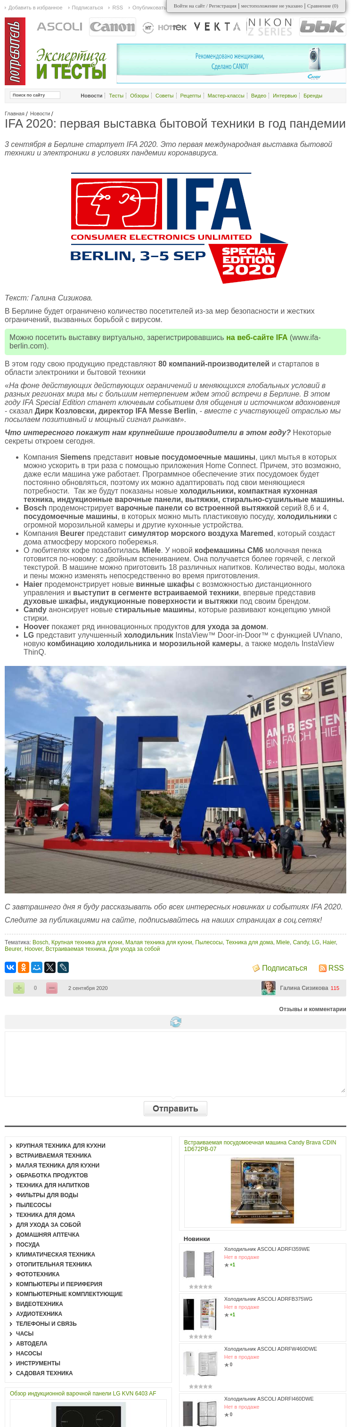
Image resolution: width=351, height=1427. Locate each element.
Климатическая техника (55, 1254)
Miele (283, 942)
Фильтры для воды (47, 1195)
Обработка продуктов (52, 1175)
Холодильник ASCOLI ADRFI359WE (267, 1249)
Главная (14, 113)
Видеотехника (39, 1304)
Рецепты (190, 95)
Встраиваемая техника (76, 949)
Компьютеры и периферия (59, 1284)
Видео (258, 95)
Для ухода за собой (134, 949)
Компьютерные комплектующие (69, 1294)
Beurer (13, 949)
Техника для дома (249, 942)
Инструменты (38, 1363)
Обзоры (139, 95)
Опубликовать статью (158, 7)
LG (315, 942)
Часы (24, 1333)
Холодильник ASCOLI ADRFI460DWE (269, 1399)
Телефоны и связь (46, 1324)
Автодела (32, 1343)
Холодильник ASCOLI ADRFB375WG (268, 1299)
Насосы (29, 1353)
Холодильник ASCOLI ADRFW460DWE (270, 1349)
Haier (329, 942)
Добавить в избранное (35, 7)
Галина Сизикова (304, 988)
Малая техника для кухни (158, 942)
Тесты (116, 95)
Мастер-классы (226, 95)
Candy (301, 942)
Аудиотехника (39, 1314)
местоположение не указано (272, 5)
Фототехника (38, 1274)
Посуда (28, 1244)
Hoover (33, 949)
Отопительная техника (54, 1264)
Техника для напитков (53, 1185)
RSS (336, 968)
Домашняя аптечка (48, 1235)
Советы (164, 95)
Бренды (312, 95)
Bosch (40, 942)
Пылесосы (208, 942)
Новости (40, 113)
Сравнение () (322, 5)
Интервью (285, 95)
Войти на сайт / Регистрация (205, 5)
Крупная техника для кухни (86, 942)
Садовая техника (44, 1373)
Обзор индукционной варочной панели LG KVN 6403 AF (83, 1393)
